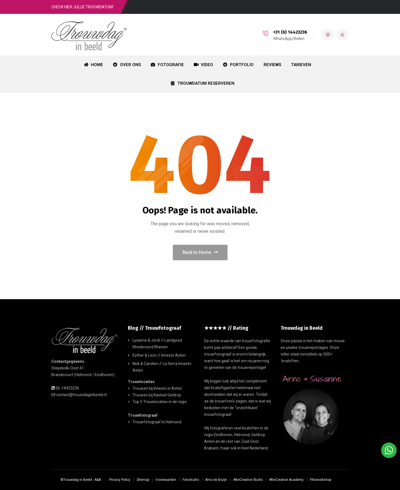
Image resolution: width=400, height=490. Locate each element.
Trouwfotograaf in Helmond (156, 422)
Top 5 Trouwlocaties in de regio (159, 401)
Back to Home (200, 252)
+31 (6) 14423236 (289, 32)
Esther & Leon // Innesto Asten (159, 355)
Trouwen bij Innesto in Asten (157, 388)
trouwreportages (313, 347)
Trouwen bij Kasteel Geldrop (156, 395)
